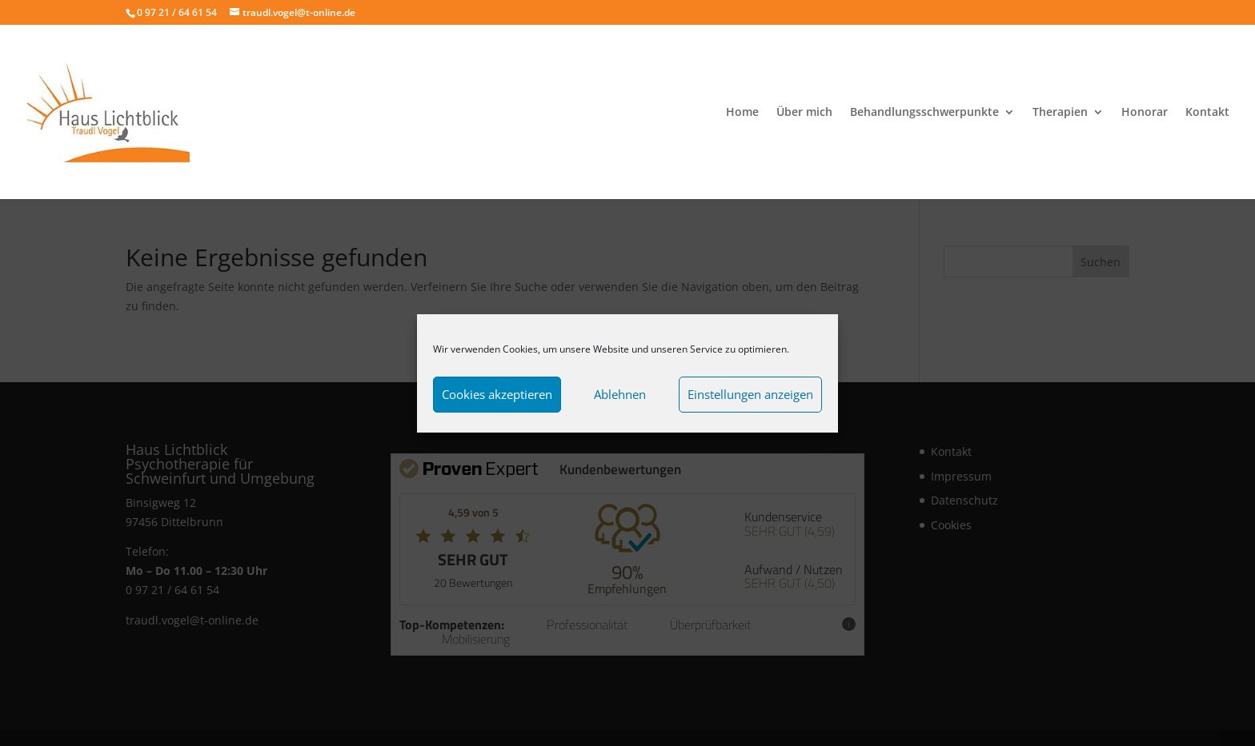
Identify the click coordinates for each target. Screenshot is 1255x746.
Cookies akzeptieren (497, 394)
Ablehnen (620, 394)
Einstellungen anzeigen (750, 394)
